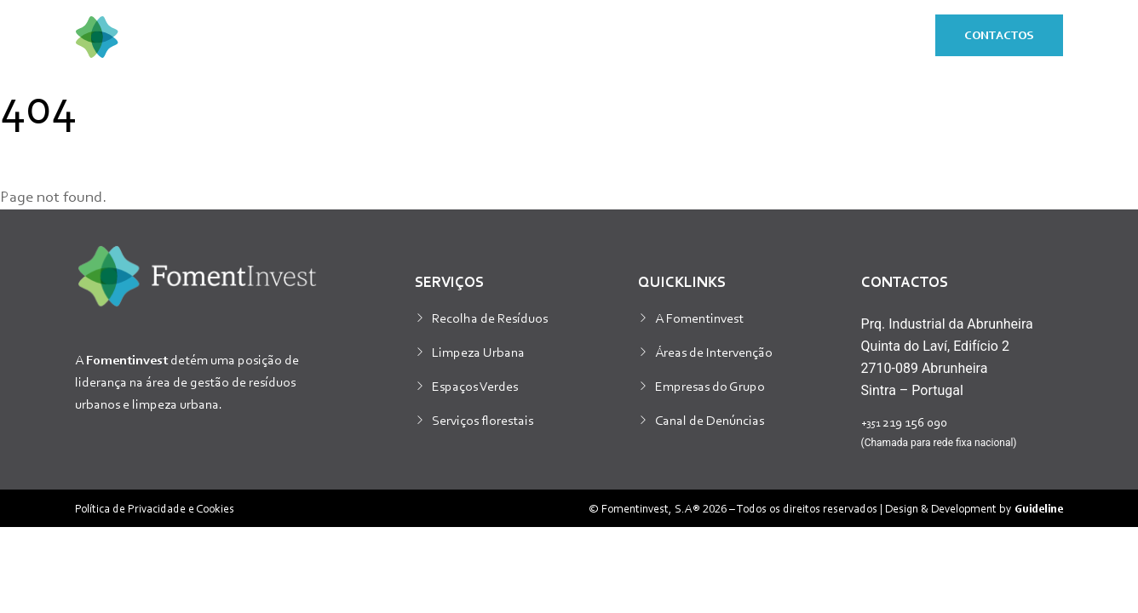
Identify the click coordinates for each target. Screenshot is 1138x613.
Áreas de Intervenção (714, 351)
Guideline (1038, 508)
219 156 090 (904, 421)
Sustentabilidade (661, 36)
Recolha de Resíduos (490, 317)
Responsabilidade (825, 36)
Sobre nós (520, 36)
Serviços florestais (482, 419)
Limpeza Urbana (478, 351)
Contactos (999, 34)
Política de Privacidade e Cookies (154, 508)
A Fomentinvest (699, 317)
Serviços (407, 36)
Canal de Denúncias (709, 419)
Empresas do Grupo (710, 385)
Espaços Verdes (475, 385)
